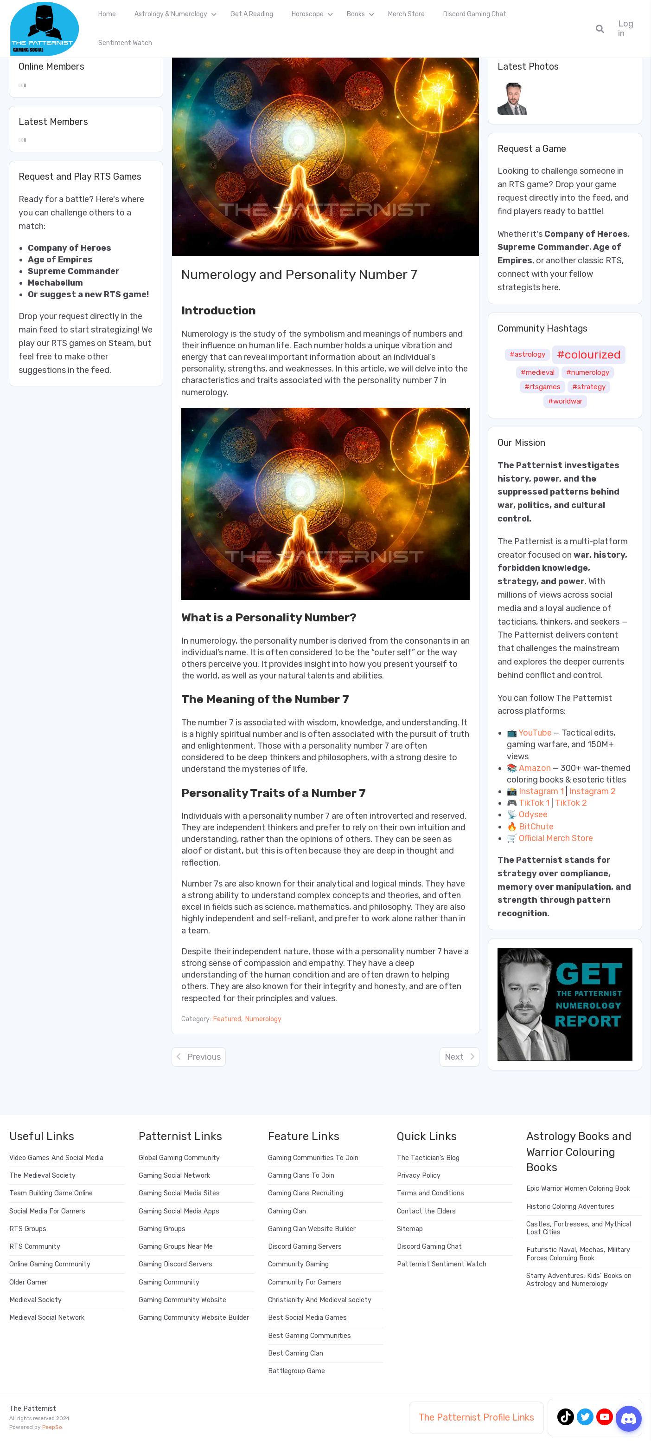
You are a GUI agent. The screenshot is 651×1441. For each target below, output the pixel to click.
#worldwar (565, 401)
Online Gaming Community (49, 1264)
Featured (227, 1019)
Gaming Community (169, 1282)
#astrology (527, 354)
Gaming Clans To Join (301, 1176)
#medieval (538, 372)
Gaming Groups (162, 1229)
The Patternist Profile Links (476, 1417)
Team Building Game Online (51, 1193)
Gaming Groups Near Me (176, 1247)
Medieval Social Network (46, 1318)
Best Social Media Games (307, 1318)
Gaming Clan (287, 1211)
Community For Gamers (305, 1282)
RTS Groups (27, 1229)
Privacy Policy (418, 1176)
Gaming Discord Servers (175, 1264)
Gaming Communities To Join (313, 1158)
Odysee (533, 814)
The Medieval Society (42, 1176)
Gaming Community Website (182, 1300)
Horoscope (308, 14)
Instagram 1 (541, 791)
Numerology (263, 1019)
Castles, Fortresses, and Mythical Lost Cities (578, 1228)
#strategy (589, 387)
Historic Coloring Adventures (570, 1207)
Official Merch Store (556, 838)
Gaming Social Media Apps (179, 1211)
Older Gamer (28, 1282)
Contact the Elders (426, 1211)
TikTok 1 (534, 803)
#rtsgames (542, 387)
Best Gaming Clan (295, 1353)
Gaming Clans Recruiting (305, 1193)
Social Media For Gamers (47, 1211)
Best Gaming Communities (309, 1336)
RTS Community (34, 1247)
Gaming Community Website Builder (194, 1318)
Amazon (535, 768)
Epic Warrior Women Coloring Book (578, 1189)
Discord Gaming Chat (474, 14)
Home (107, 14)
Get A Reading (251, 14)
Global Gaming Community (179, 1158)
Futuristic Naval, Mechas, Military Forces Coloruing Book (578, 1254)
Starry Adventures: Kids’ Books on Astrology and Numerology (579, 1280)
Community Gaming (298, 1264)
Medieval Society (35, 1300)
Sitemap (410, 1229)
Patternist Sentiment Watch (441, 1264)
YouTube (535, 733)
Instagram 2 (592, 791)
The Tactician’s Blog (428, 1158)
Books (356, 14)
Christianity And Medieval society (319, 1300)
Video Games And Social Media (56, 1158)
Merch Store (406, 14)
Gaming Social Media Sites (179, 1193)
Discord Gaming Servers (305, 1247)
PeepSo (52, 1427)
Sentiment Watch (125, 43)
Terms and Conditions (430, 1193)
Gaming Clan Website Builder (312, 1229)
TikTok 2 (571, 803)
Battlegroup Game (296, 1371)
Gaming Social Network (174, 1176)
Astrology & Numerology (170, 14)
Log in (625, 28)
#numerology (587, 372)
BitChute (536, 827)
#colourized (589, 354)
